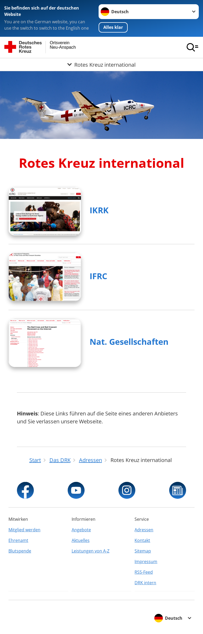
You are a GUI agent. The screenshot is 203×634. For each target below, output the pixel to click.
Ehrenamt (18, 540)
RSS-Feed (144, 572)
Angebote (81, 530)
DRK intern (145, 583)
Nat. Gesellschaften (129, 341)
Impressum (146, 561)
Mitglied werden (24, 530)
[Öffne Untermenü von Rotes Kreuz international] (101, 64)
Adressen (144, 530)
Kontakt (142, 540)
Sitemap (143, 551)
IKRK (99, 210)
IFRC (98, 276)
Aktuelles (81, 540)
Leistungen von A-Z (90, 551)
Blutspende (19, 551)
